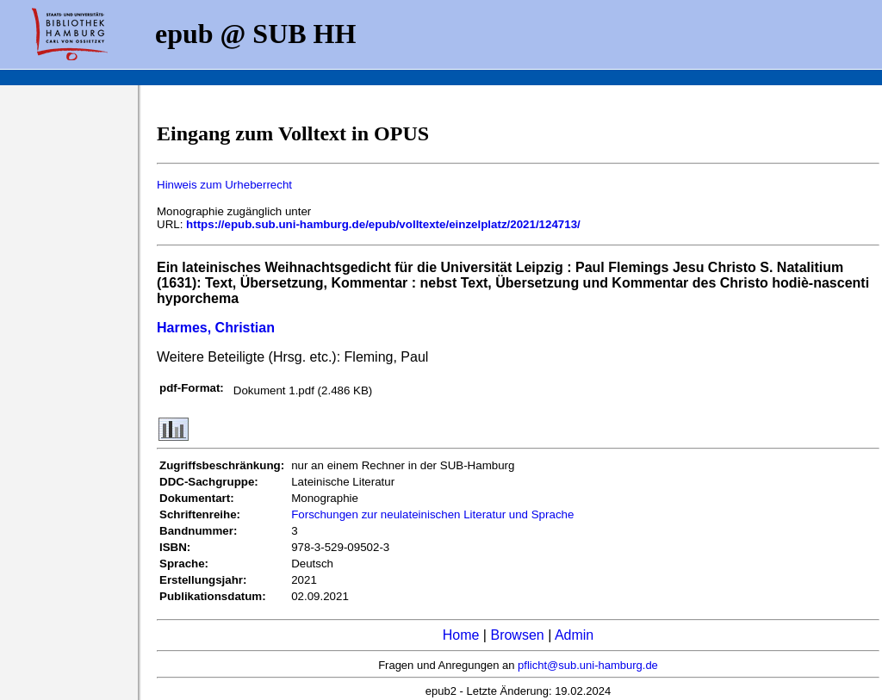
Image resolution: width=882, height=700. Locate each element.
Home (461, 635)
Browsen (516, 635)
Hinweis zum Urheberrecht (224, 184)
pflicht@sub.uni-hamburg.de (588, 665)
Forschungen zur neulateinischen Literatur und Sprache (432, 514)
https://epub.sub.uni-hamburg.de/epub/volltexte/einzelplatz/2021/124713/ (383, 224)
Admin (574, 635)
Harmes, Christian (216, 327)
